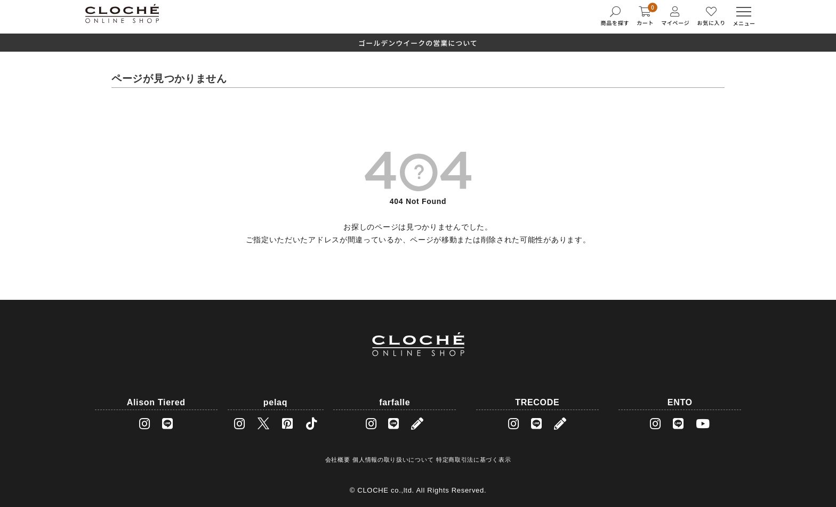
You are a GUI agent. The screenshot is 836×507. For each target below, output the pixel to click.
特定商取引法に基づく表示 (473, 459)
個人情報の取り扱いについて (392, 459)
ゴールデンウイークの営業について (418, 43)
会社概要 (337, 459)
